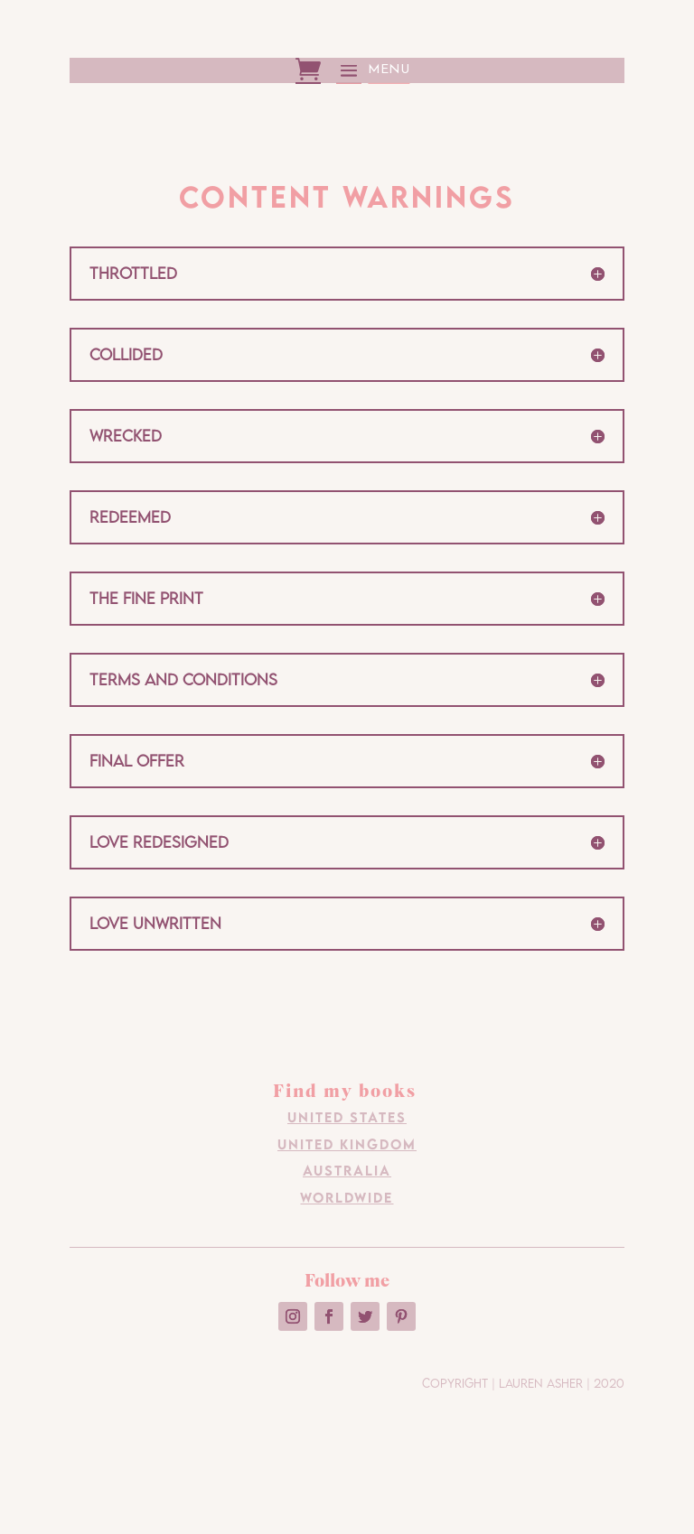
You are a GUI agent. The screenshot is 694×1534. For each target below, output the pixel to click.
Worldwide (346, 1197)
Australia (347, 1170)
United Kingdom (347, 1144)
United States (347, 1117)
